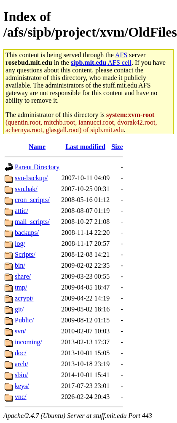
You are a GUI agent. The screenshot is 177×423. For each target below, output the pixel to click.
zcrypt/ (24, 298)
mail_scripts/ (32, 221)
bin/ (20, 265)
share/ (23, 276)
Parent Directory (37, 166)
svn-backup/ (31, 177)
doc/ (21, 352)
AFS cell (101, 62)
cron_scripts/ (32, 199)
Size (117, 146)
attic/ (21, 210)
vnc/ (21, 396)
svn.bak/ (26, 188)
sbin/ (21, 374)
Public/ (24, 320)
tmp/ (21, 287)
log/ (20, 243)
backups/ (27, 232)
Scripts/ (25, 254)
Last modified (85, 146)
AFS (121, 55)
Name (37, 146)
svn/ (20, 331)
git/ (19, 309)
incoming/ (28, 342)
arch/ (21, 363)
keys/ (22, 385)
